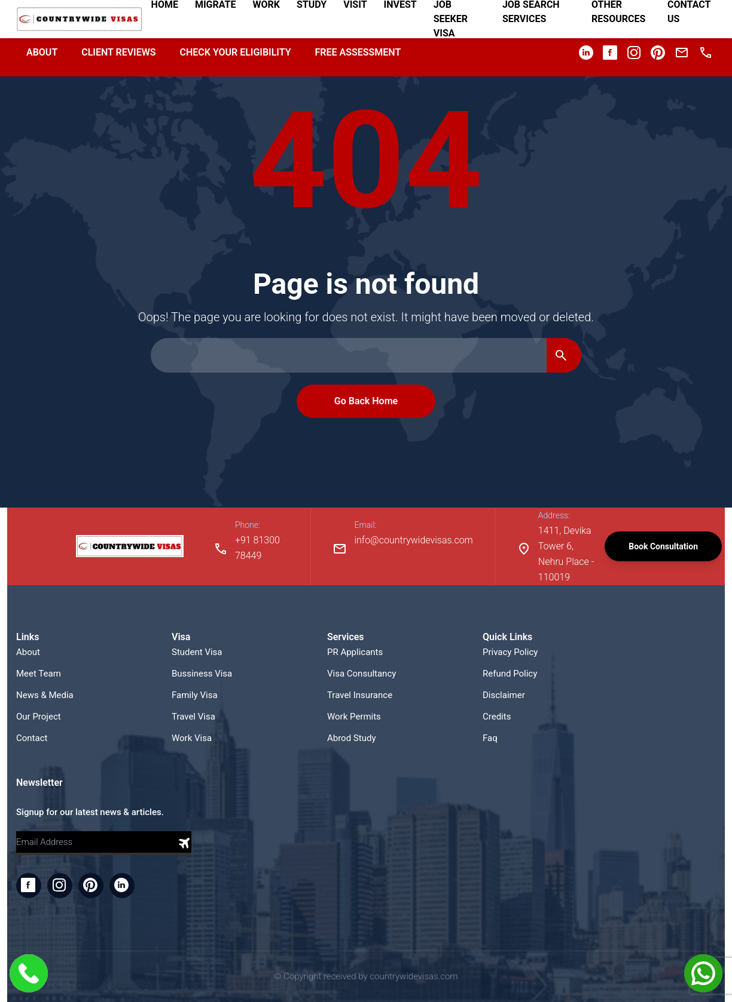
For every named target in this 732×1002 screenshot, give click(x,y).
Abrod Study (351, 738)
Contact (31, 738)
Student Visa (197, 652)
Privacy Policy (510, 652)
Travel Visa (193, 716)
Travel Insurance (359, 695)
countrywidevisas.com (414, 976)
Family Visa (195, 695)
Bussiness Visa (202, 673)
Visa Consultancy (361, 673)
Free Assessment (358, 52)
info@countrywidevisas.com (413, 540)
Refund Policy (510, 673)
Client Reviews (118, 52)
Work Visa (192, 738)
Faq (490, 738)
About (41, 52)
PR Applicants (355, 652)
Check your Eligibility (235, 52)
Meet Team (38, 673)
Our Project (38, 716)
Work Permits (354, 716)
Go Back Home (366, 401)
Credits (497, 716)
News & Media (45, 695)
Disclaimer (504, 695)
